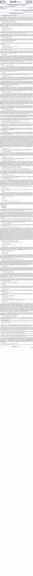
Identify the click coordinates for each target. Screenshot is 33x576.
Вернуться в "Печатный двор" (10, 6)
